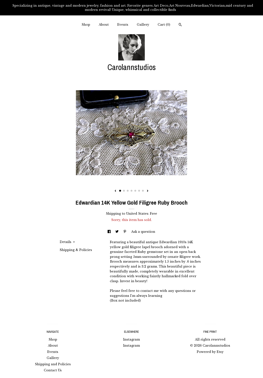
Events (122, 24)
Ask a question (143, 231)
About (104, 24)
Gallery (143, 24)
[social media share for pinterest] (125, 231)
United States (137, 213)
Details (67, 242)
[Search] (180, 25)
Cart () (164, 24)
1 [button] (120, 191)
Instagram (131, 339)
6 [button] (139, 191)
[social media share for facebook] (110, 231)
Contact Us (53, 370)
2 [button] (124, 191)
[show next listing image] (148, 191)
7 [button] (143, 191)
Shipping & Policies (76, 250)
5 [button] (135, 191)
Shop (86, 24)
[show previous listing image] (115, 191)
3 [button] (128, 191)
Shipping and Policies (53, 364)
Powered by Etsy (210, 352)
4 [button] (131, 191)
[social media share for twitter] (117, 231)
